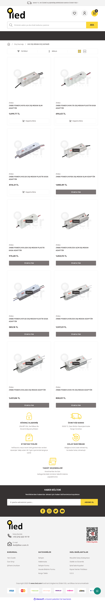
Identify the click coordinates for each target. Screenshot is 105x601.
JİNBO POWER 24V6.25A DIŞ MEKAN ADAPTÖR (27, 390)
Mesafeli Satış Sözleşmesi (80, 558)
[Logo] (16, 13)
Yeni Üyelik (11, 558)
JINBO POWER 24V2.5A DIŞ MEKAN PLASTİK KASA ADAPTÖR (28, 178)
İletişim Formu (43, 566)
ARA (92, 25)
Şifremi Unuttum (13, 566)
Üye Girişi (10, 562)
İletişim (41, 558)
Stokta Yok (76, 192)
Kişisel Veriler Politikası (78, 569)
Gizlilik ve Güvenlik (77, 562)
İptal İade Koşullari (77, 566)
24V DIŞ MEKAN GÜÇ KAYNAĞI (38, 44)
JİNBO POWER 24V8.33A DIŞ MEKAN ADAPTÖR (74, 319)
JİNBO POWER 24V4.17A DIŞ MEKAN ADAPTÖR (74, 390)
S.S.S (72, 573)
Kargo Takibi (43, 573)
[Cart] (94, 13)
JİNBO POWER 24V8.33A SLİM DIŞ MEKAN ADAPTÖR (72, 249)
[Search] (52, 25)
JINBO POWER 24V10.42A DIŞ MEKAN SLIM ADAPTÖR (25, 107)
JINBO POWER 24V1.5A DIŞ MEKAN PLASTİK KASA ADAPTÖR (28, 320)
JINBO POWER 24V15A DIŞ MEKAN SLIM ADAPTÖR (75, 177)
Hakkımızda (42, 562)
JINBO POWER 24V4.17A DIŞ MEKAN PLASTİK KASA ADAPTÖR (76, 107)
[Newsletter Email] (52, 502)
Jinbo (11, 103)
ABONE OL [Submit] (89, 502)
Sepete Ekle (29, 121)
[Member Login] (84, 13)
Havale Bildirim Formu (46, 569)
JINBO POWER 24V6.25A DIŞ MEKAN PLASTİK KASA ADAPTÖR (27, 249)
